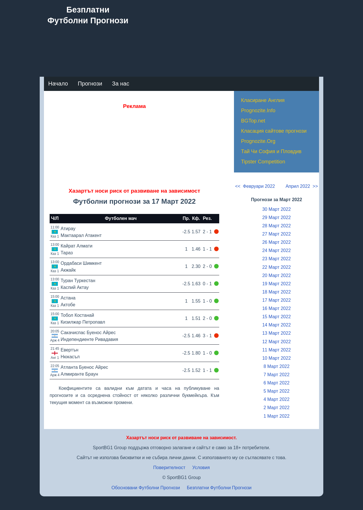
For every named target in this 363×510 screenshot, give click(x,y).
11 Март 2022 (276, 349)
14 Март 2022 (276, 324)
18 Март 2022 (276, 292)
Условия (201, 467)
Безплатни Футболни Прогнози (219, 487)
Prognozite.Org (258, 141)
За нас (120, 83)
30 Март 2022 (276, 209)
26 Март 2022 (276, 242)
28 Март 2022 (276, 225)
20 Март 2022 (276, 275)
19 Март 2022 (276, 283)
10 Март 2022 (276, 358)
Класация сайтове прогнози (274, 131)
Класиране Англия (262, 100)
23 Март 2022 (276, 258)
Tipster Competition (263, 162)
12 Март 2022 (276, 341)
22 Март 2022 (276, 267)
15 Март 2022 (276, 316)
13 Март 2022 (276, 333)
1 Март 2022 (276, 416)
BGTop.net (253, 121)
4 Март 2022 (276, 399)
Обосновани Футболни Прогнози (145, 487)
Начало (58, 83)
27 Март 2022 (276, 234)
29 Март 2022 (276, 217)
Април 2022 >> (302, 186)
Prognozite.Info (258, 110)
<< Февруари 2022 (255, 186)
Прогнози (90, 83)
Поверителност (169, 467)
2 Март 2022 (276, 407)
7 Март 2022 (276, 374)
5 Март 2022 (276, 391)
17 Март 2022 (276, 300)
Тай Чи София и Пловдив (271, 151)
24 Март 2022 (276, 250)
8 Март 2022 (276, 366)
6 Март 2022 (276, 382)
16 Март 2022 (276, 308)
